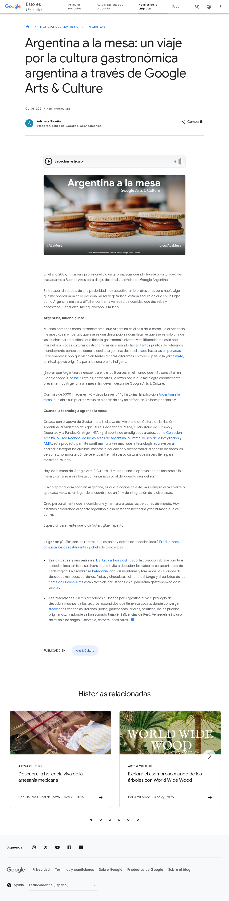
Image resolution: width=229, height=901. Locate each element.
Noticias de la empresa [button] (147, 6)
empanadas (172, 351)
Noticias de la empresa (59, 27)
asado (142, 351)
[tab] (91, 819)
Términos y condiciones (74, 870)
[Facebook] (69, 847)
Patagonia (100, 571)
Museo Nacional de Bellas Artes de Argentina (91, 438)
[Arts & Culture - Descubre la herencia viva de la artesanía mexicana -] (59, 759)
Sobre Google (110, 870)
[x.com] (46, 847)
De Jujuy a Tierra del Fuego (117, 560)
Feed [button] (175, 6)
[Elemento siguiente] (209, 756)
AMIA (48, 444)
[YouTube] (57, 847)
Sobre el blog (179, 870)
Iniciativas (96, 27)
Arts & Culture (85, 650)
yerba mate (174, 356)
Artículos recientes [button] (74, 6)
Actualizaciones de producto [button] (110, 6)
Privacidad (41, 870)
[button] (192, 121)
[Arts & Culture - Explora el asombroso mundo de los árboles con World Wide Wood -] (169, 759)
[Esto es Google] (28, 27)
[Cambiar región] (63, 885)
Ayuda (15, 885)
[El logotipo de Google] (16, 870)
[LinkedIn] (81, 847)
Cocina (72, 378)
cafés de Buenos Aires (66, 582)
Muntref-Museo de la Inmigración (153, 438)
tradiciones (57, 609)
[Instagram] (34, 847)
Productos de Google (145, 870)
